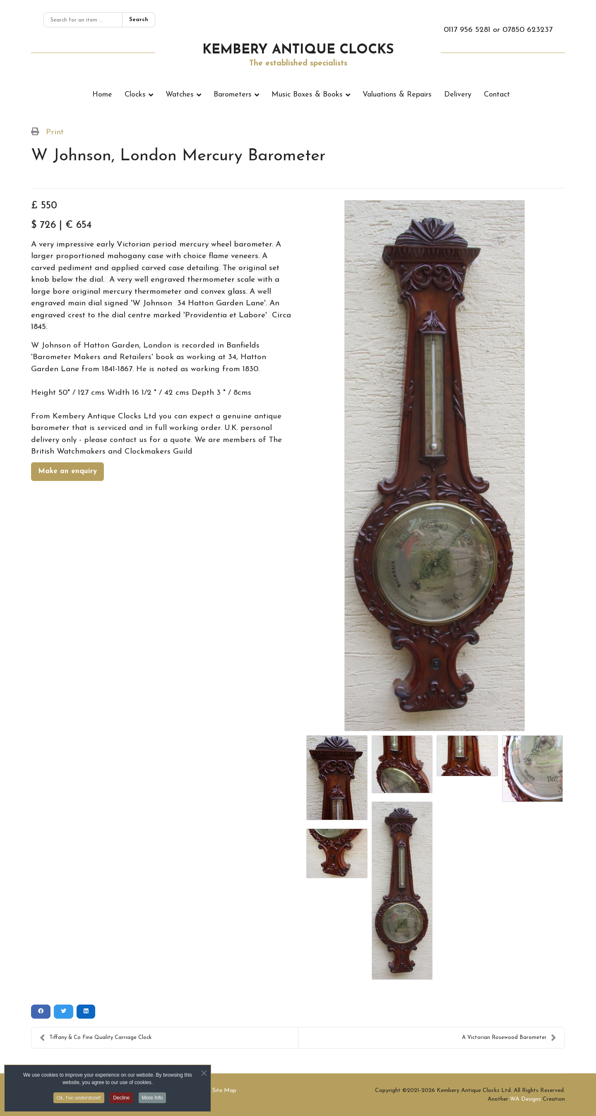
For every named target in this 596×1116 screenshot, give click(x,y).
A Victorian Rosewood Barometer (509, 1038)
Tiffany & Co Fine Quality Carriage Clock (95, 1038)
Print (55, 132)
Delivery (457, 95)
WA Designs (525, 1099)
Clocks (135, 95)
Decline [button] (121, 1100)
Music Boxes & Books (307, 95)
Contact (497, 95)
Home (102, 95)
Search (138, 19)
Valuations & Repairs (397, 95)
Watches (180, 95)
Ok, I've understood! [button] (79, 1100)
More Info (152, 1100)
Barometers (233, 95)
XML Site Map (216, 1090)
